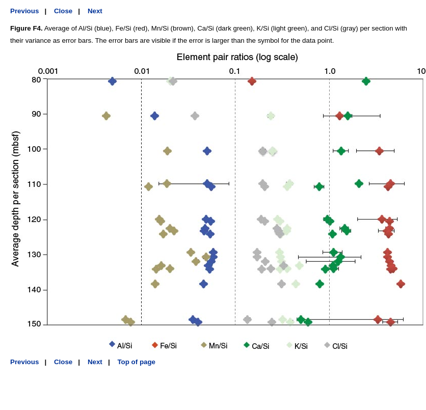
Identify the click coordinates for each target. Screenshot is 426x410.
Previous (24, 11)
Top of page (136, 362)
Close (63, 11)
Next (95, 11)
